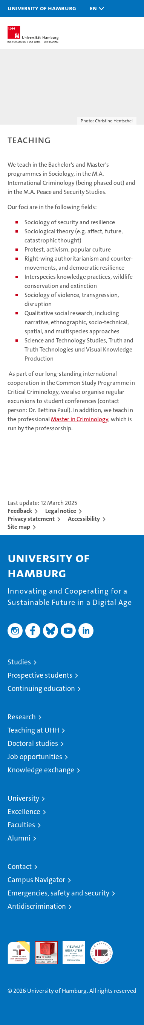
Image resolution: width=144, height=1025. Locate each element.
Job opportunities (35, 756)
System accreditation (101, 949)
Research (22, 717)
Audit (42, 945)
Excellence (24, 811)
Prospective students (40, 675)
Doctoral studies (33, 743)
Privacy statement (31, 519)
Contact (20, 866)
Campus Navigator (36, 879)
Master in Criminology (79, 419)
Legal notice (60, 511)
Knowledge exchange (41, 770)
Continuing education (41, 688)
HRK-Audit (70, 949)
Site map (19, 527)
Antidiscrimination (37, 906)
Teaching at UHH (33, 730)
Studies (19, 662)
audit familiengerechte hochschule (19, 952)
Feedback (20, 511)
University (23, 798)
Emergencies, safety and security (58, 893)
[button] (95, 8)
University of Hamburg (42, 8)
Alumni (19, 838)
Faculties (21, 825)
